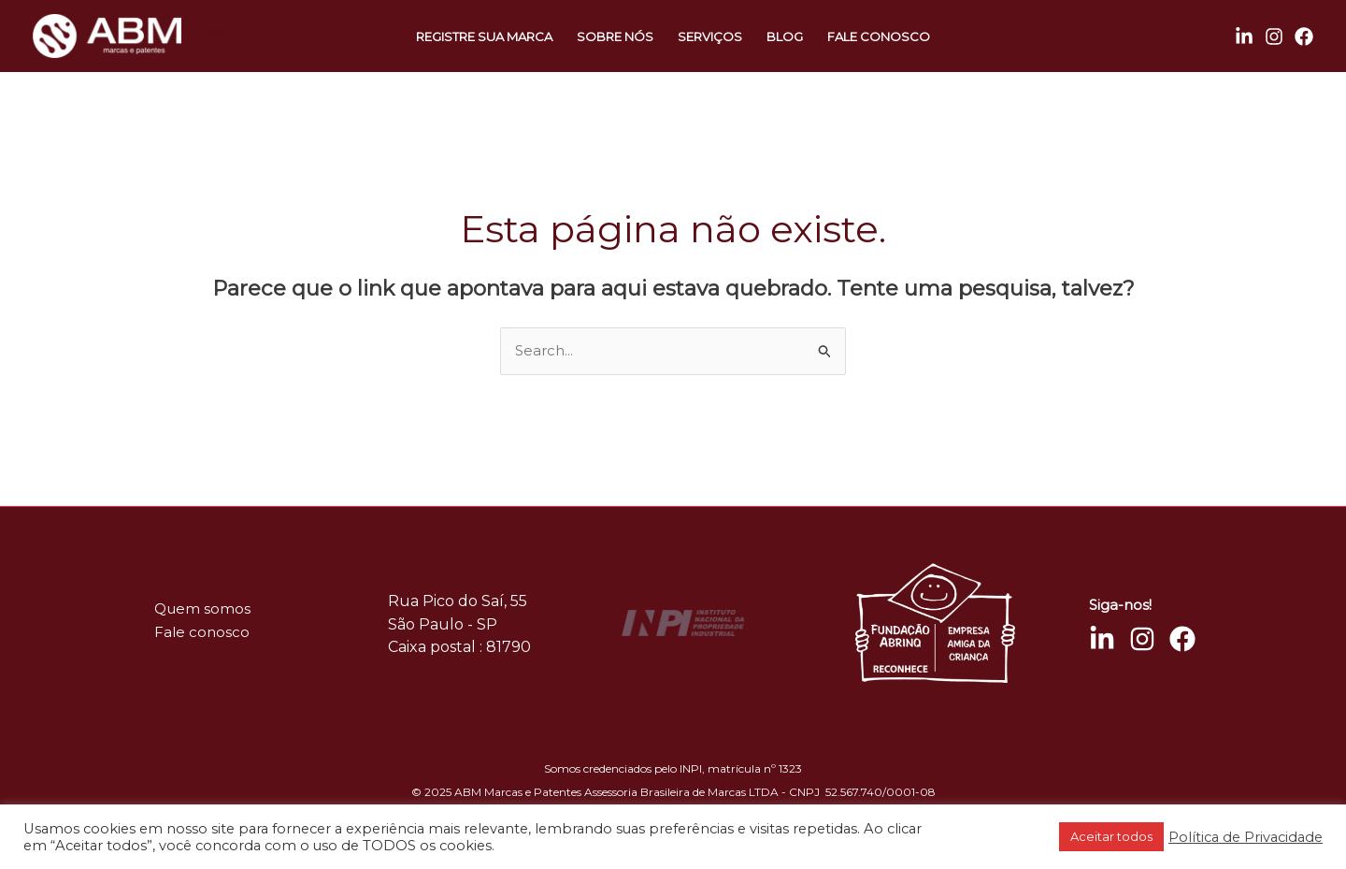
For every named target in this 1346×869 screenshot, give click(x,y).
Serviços (710, 36)
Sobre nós (615, 36)
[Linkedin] (1244, 36)
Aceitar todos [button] (1111, 836)
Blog (784, 36)
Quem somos (202, 608)
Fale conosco (878, 36)
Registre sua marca (484, 36)
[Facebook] (1304, 36)
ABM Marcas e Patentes (267, 35)
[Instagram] (1274, 36)
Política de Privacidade (1245, 837)
